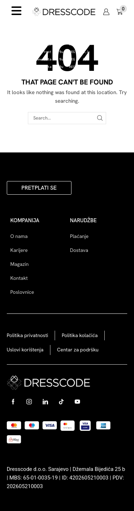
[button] (106, 12)
